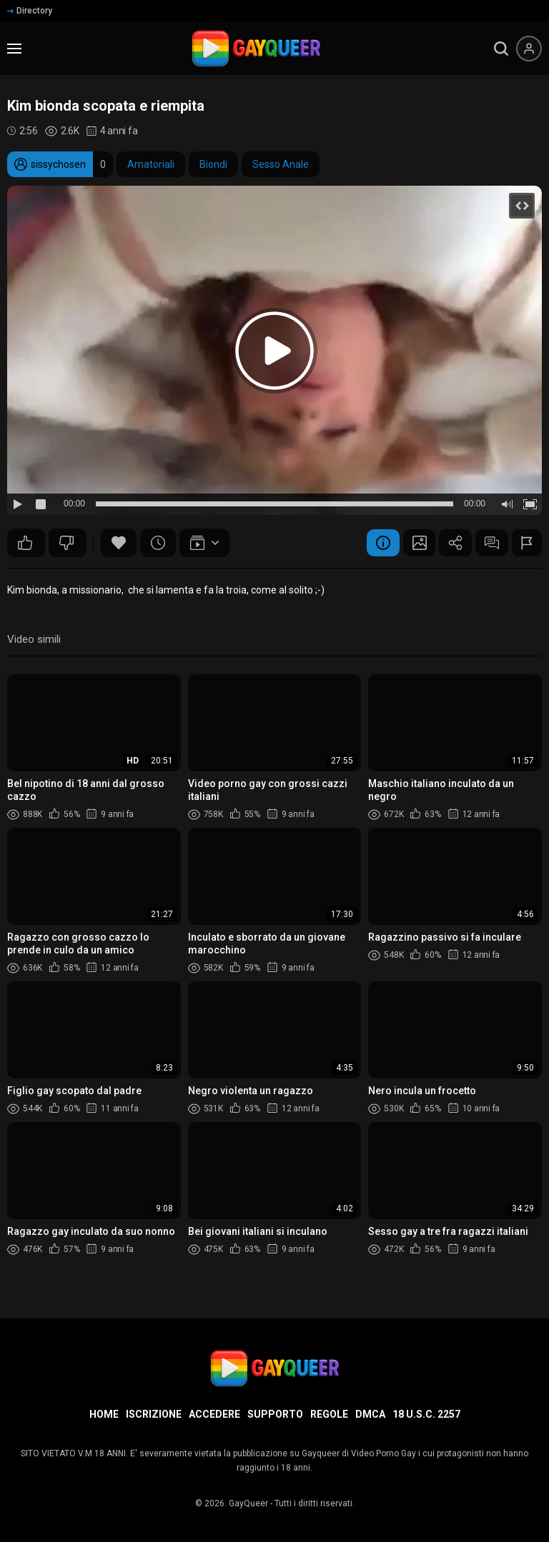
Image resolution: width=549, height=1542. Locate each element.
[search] (501, 48)
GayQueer (248, 1503)
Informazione (369, 543)
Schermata (409, 543)
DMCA (370, 1414)
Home (104, 1414)
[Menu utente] (529, 48)
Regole (329, 1414)
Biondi (213, 164)
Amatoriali (150, 164)
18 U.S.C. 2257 (426, 1414)
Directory (29, 11)
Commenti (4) (487, 543)
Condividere (448, 543)
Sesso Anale (280, 164)
